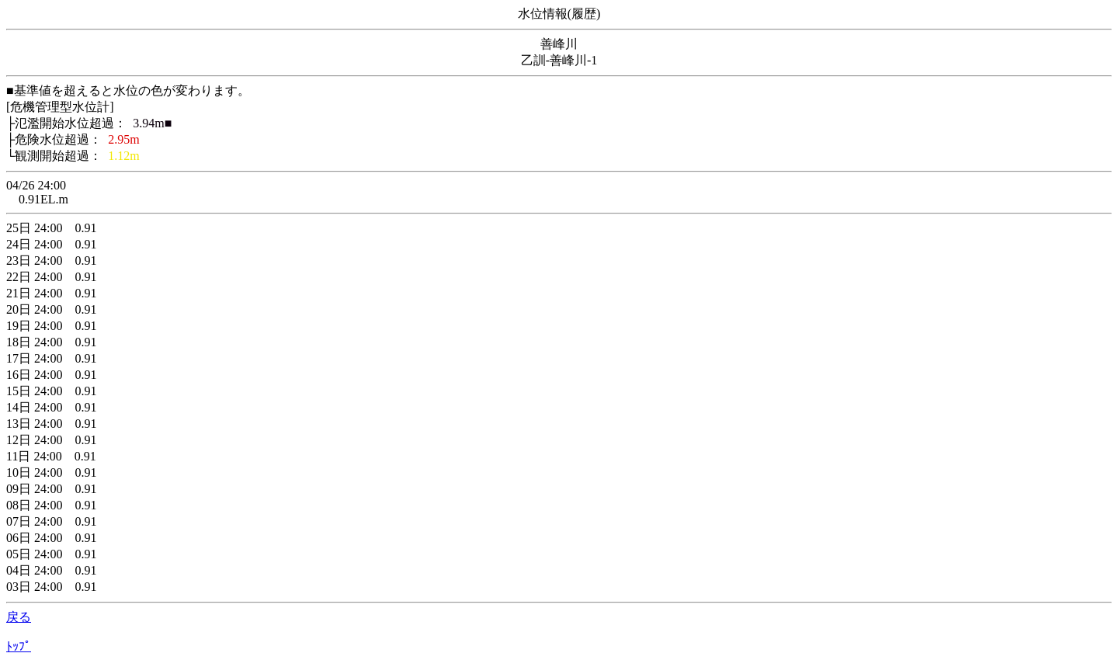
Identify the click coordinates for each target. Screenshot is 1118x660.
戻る (18, 617)
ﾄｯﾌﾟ (18, 646)
